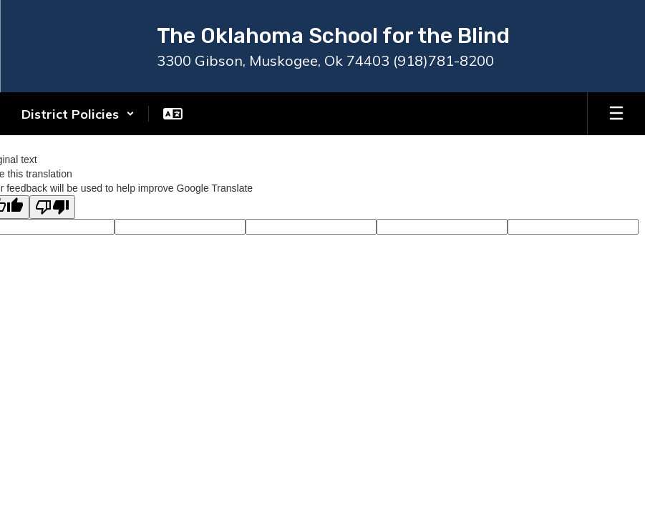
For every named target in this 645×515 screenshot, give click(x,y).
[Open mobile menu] (616, 113)
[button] (78, 113)
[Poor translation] (52, 207)
